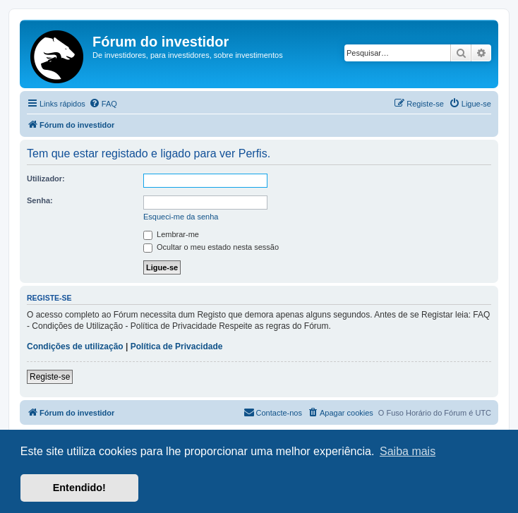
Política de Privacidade (177, 346)
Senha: (40, 200)
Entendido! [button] (79, 487)
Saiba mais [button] (407, 451)
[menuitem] (103, 103)
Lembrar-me (171, 234)
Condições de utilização (75, 346)
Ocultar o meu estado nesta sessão (211, 247)
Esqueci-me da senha (180, 216)
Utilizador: (46, 178)
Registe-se (50, 377)
